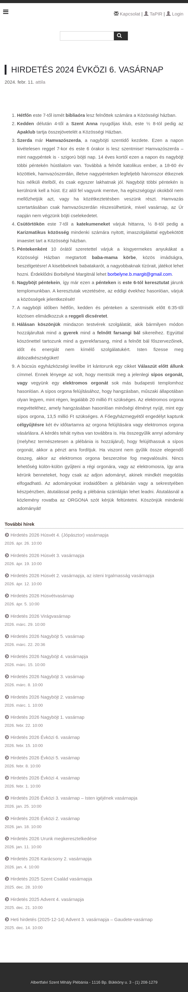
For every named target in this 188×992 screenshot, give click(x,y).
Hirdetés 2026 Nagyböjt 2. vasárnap (47, 697)
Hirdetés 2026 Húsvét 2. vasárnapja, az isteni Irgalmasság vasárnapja (82, 575)
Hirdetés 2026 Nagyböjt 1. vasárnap (47, 717)
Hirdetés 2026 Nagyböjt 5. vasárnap (47, 636)
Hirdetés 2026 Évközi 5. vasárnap (45, 757)
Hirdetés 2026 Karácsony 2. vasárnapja (51, 858)
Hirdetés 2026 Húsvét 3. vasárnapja (47, 555)
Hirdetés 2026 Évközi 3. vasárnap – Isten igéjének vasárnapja (73, 798)
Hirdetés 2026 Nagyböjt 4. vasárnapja (49, 656)
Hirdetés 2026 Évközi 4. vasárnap (45, 777)
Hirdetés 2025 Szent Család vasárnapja (51, 878)
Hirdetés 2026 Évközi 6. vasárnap (45, 737)
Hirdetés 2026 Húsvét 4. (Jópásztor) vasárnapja (59, 535)
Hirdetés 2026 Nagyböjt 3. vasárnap (47, 676)
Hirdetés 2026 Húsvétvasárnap (42, 595)
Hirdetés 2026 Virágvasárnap (40, 616)
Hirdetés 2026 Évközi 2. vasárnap (45, 818)
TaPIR (153, 13)
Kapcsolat (130, 13)
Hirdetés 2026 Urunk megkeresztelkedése (53, 838)
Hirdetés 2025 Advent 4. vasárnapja (47, 899)
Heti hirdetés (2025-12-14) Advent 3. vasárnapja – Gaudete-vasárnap (81, 919)
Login (174, 13)
